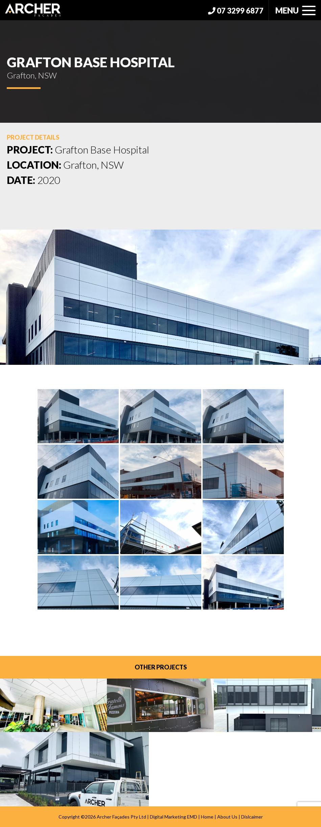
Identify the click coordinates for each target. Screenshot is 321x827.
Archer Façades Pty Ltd (121, 817)
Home (207, 817)
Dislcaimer (252, 817)
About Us (227, 817)
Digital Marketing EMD (173, 817)
